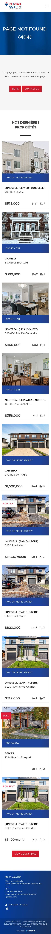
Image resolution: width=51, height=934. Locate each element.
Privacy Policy (20, 925)
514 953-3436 (16, 892)
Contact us (32, 89)
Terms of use (32, 925)
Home (15, 89)
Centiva (30, 931)
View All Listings (25, 854)
